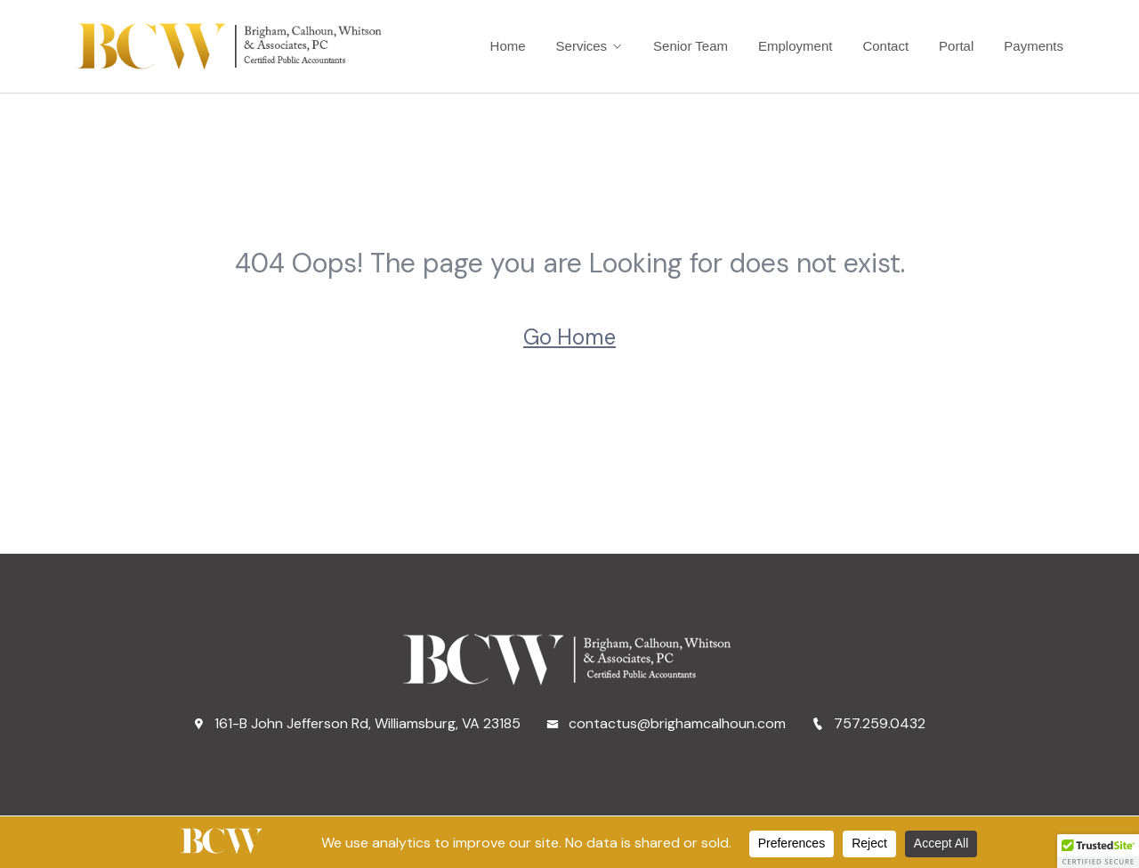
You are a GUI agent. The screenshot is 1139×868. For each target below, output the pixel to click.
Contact (885, 45)
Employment (795, 45)
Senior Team (690, 45)
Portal (956, 45)
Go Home (569, 337)
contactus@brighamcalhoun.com (666, 723)
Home (508, 45)
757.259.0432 (868, 723)
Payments (1033, 45)
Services (582, 45)
